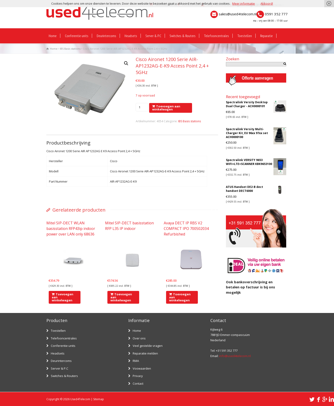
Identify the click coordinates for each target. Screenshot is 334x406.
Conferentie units (76, 36)
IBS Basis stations (70, 48)
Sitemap (98, 399)
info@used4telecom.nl (235, 356)
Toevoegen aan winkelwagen (166, 107)
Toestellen (244, 36)
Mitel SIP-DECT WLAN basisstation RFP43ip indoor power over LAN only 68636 (70, 228)
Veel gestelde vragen (148, 346)
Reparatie (266, 36)
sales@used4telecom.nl (238, 14)
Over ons (139, 338)
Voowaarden (142, 368)
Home (53, 36)
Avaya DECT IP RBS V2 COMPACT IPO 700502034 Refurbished (186, 228)
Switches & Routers (183, 36)
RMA (136, 361)
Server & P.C (153, 36)
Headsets (131, 36)
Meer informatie (243, 3)
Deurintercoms (106, 36)
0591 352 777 (276, 14)
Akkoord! (266, 3)
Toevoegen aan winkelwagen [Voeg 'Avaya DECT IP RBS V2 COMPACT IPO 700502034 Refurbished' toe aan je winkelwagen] (180, 297)
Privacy (138, 376)
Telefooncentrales (216, 36)
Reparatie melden (145, 353)
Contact (138, 383)
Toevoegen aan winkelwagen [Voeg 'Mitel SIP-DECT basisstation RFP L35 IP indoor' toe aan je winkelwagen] (121, 297)
